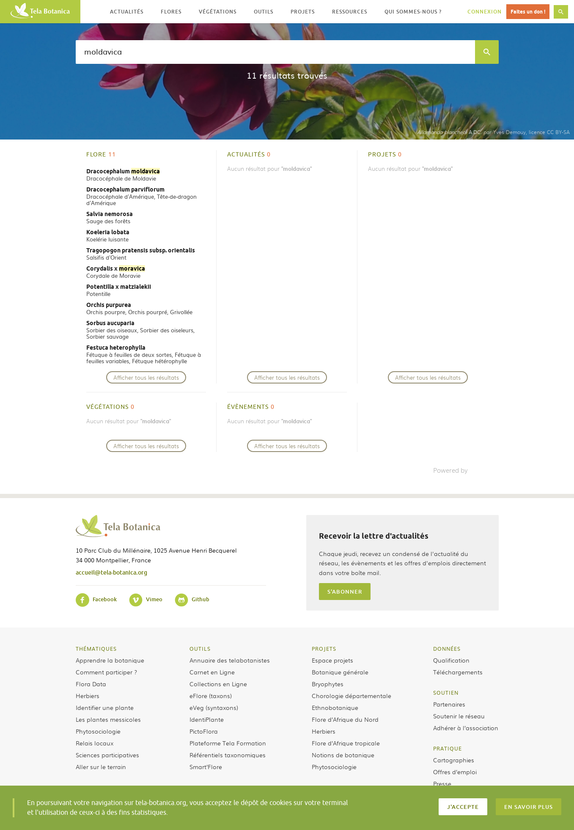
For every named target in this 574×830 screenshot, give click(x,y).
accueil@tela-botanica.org (111, 572)
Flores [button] (171, 11)
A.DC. (449, 132)
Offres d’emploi (455, 771)
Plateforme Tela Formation (228, 743)
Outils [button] (263, 11)
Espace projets (332, 660)
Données (447, 648)
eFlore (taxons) (211, 695)
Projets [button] (303, 11)
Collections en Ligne (218, 683)
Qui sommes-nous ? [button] (413, 11)
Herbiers (87, 695)
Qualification (451, 660)
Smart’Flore (206, 766)
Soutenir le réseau (459, 716)
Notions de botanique (343, 755)
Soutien (446, 692)
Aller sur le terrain (101, 766)
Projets (324, 648)
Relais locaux (94, 743)
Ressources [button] (349, 11)
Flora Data (91, 683)
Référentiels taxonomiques (228, 755)
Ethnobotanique (335, 707)
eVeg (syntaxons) (214, 707)
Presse (442, 783)
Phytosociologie (98, 731)
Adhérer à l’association (465, 727)
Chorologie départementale (351, 695)
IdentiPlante (207, 719)
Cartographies (453, 760)
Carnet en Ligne (212, 672)
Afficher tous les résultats (146, 377)
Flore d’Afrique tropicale (346, 743)
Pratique (447, 748)
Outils (200, 648)
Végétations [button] (217, 11)
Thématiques (96, 648)
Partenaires (449, 704)
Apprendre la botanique (110, 660)
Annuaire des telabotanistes (230, 660)
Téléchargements (458, 672)
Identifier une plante (105, 707)
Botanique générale (340, 672)
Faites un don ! (528, 11)
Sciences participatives (107, 755)
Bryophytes (327, 683)
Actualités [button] (126, 11)
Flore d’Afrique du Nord (345, 719)
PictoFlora (204, 731)
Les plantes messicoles (108, 719)
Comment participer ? (106, 672)
